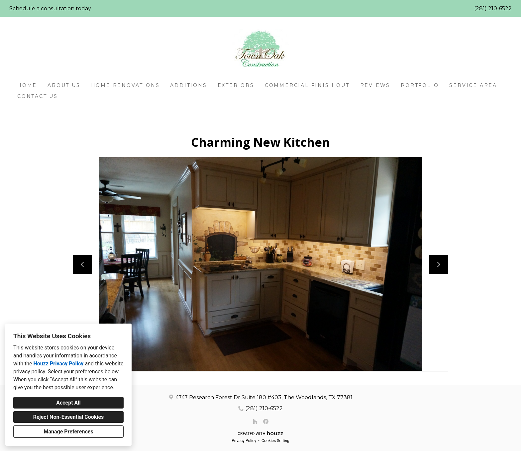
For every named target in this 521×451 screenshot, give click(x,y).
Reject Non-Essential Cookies (68, 417)
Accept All (68, 403)
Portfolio (420, 85)
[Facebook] (265, 421)
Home (27, 85)
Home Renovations (125, 85)
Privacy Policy (244, 440)
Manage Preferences (68, 431)
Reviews (375, 85)
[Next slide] (438, 264)
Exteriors (236, 85)
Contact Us (37, 96)
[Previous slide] (82, 264)
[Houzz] (255, 421)
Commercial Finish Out (307, 85)
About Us (64, 85)
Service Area (473, 85)
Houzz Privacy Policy (58, 363)
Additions (188, 85)
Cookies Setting (275, 440)
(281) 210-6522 (493, 8)
